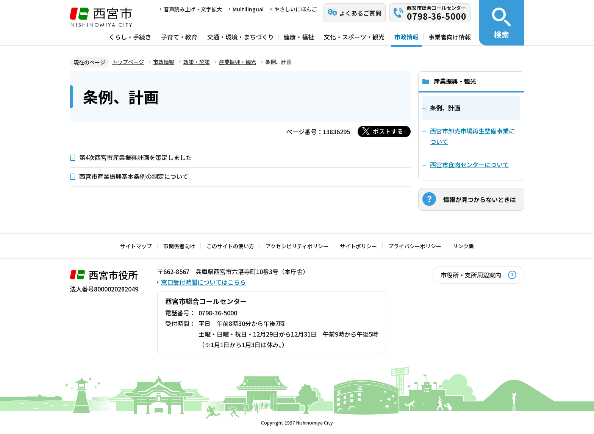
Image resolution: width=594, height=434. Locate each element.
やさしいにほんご (295, 9)
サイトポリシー (358, 246)
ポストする (388, 131)
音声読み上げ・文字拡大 (193, 9)
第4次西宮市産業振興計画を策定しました (135, 157)
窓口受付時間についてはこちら (203, 282)
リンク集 (463, 246)
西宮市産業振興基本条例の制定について (133, 176)
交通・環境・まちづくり (240, 36)
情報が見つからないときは (479, 199)
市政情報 (406, 36)
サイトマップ (136, 246)
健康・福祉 (299, 36)
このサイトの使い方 (230, 246)
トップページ (128, 62)
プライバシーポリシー (414, 246)
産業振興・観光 (237, 62)
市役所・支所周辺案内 (471, 274)
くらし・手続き (130, 36)
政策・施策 (196, 62)
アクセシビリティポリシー (297, 246)
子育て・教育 (179, 36)
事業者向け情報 (449, 36)
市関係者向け (179, 246)
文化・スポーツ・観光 (354, 36)
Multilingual (248, 9)
